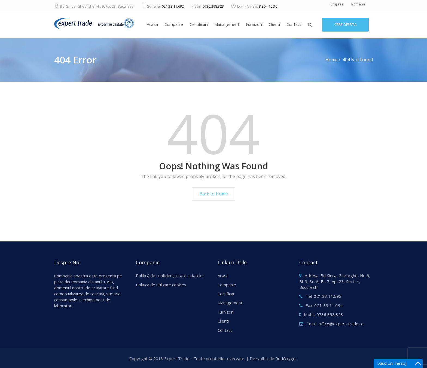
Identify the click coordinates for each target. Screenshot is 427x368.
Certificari (199, 24)
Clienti (274, 24)
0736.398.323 (213, 6)
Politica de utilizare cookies (161, 284)
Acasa (152, 24)
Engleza (337, 4)
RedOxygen (286, 358)
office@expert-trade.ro (341, 323)
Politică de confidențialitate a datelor (170, 275)
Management (226, 24)
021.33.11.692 (173, 6)
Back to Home (213, 194)
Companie (173, 24)
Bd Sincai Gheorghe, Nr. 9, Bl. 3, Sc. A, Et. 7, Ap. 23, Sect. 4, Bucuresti (334, 281)
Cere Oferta (345, 24)
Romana (358, 4)
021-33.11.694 (328, 305)
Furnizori (254, 24)
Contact (293, 24)
